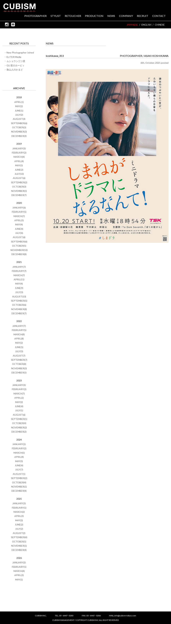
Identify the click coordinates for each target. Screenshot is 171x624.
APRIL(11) (19, 279)
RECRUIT (142, 16)
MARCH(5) (19, 452)
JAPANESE (132, 25)
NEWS (111, 16)
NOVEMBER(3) (19, 131)
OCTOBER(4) (19, 423)
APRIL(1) (19, 102)
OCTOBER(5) (19, 245)
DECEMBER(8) (19, 254)
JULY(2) (19, 114)
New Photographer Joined (20, 52)
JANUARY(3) (19, 148)
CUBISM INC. (19, 7)
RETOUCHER (73, 16)
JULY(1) (19, 410)
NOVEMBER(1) (19, 486)
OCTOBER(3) (19, 127)
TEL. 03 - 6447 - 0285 (64, 615)
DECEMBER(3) (19, 135)
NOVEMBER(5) (19, 190)
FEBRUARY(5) (19, 211)
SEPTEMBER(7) (19, 359)
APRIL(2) (19, 397)
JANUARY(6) (19, 207)
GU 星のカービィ (16, 65)
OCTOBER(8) (19, 364)
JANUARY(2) (19, 444)
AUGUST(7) (19, 355)
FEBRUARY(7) (19, 270)
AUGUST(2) (19, 533)
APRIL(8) (19, 338)
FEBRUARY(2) (19, 152)
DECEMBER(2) (19, 431)
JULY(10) (19, 173)
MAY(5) (19, 165)
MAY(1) (19, 579)
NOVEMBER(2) (19, 427)
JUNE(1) (19, 110)
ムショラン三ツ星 (16, 61)
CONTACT (159, 16)
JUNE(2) (19, 169)
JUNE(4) (19, 228)
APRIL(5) (19, 220)
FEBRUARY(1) (19, 507)
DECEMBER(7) (19, 195)
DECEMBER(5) (19, 372)
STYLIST (56, 16)
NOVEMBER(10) (19, 250)
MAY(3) (19, 461)
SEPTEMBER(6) (19, 123)
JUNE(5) (19, 347)
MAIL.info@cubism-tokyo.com (122, 615)
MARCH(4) (19, 156)
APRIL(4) (19, 161)
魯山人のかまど (15, 69)
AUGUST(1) (19, 473)
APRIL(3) (19, 516)
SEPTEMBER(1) (19, 419)
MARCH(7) (19, 216)
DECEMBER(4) (19, 490)
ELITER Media (14, 56)
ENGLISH (146, 25)
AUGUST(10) (19, 296)
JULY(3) (19, 292)
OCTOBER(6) (19, 304)
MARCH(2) (19, 511)
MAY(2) (19, 106)
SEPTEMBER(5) (19, 300)
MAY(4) (19, 224)
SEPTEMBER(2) (19, 182)
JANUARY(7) (19, 266)
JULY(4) (19, 233)
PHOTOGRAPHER (35, 16)
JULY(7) (19, 469)
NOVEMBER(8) (19, 309)
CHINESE (160, 25)
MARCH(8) (19, 334)
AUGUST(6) (19, 178)
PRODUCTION (94, 16)
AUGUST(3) (19, 118)
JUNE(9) (19, 288)
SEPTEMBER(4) (19, 537)
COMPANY (126, 16)
